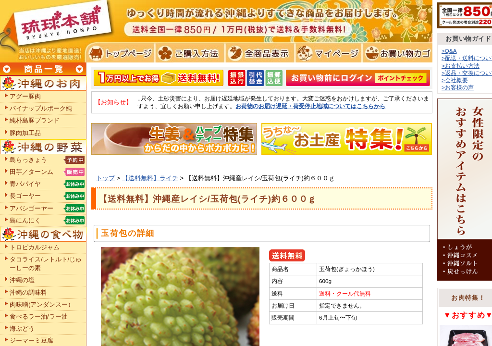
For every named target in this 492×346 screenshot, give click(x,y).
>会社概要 (455, 80)
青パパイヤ (25, 183)
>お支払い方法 (461, 65)
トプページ (119, 52)
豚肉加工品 (25, 132)
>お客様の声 (458, 87)
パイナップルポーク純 (41, 108)
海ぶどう (22, 328)
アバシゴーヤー (31, 208)
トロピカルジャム (35, 247)
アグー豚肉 (25, 96)
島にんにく (25, 220)
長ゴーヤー (25, 195)
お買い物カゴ (396, 52)
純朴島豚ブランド (35, 120)
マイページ (327, 52)
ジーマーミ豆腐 (31, 340)
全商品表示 (258, 52)
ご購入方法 (188, 52)
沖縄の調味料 (28, 292)
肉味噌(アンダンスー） (42, 304)
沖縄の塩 (22, 280)
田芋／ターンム (31, 171)
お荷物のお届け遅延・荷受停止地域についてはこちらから (310, 106)
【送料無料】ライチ (150, 178)
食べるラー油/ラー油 (39, 316)
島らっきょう (28, 159)
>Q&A (449, 51)
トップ (105, 178)
